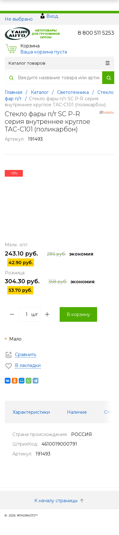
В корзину (78, 314)
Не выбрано (19, 19)
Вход (52, 16)
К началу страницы (59, 500)
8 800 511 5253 (96, 33)
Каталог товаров (59, 63)
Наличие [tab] (77, 412)
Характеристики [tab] (31, 412)
